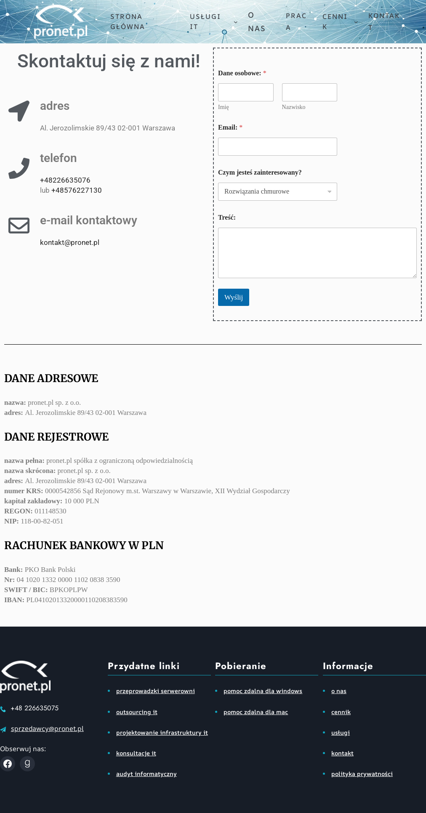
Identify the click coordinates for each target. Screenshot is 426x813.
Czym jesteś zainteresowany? (260, 172)
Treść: (227, 217)
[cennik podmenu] (356, 22)
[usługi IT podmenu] (236, 22)
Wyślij (233, 297)
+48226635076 (65, 180)
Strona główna (127, 21)
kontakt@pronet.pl (69, 242)
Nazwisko (294, 107)
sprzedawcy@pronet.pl (47, 728)
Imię (223, 107)
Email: (230, 127)
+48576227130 (76, 190)
